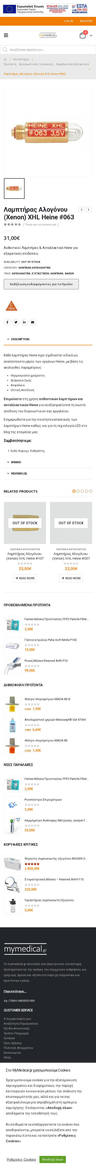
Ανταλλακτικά (21, 273)
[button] (74, 491)
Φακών (69, 273)
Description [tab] (20, 339)
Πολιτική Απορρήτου (18, 1048)
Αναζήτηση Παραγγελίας (21, 1023)
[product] (25, 523)
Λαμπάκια (56, 273)
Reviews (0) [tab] (19, 473)
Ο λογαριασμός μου (17, 1018)
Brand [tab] (16, 462)
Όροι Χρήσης (13, 1043)
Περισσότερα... (15, 991)
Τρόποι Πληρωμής (16, 1033)
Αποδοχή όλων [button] (52, 1159)
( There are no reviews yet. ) (41, 224)
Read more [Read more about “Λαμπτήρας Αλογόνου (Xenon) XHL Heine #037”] (73, 578)
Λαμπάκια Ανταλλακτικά (34, 267)
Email (32, 322)
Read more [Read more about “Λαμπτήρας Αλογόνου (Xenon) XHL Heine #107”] (27, 578)
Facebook (7, 322)
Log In (68, 21)
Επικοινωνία (12, 1052)
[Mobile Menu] (7, 35)
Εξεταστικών (40, 273)
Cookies (9, 1038)
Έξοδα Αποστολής (17, 1028)
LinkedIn (24, 322)
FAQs (7, 1057)
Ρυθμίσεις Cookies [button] (21, 1160)
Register (86, 21)
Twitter (15, 322)
